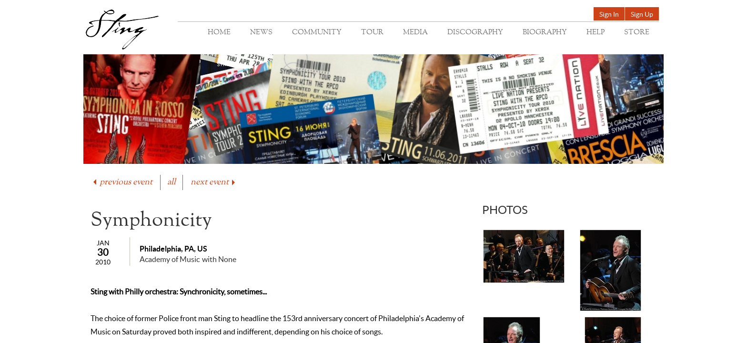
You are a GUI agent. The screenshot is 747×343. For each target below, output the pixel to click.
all (171, 182)
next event (214, 182)
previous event (121, 182)
